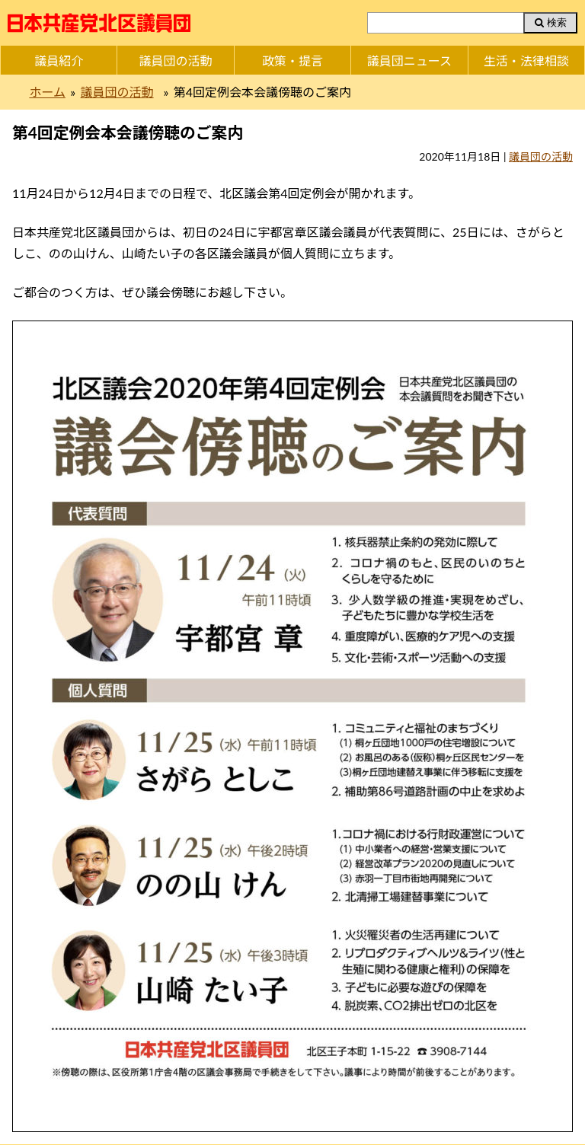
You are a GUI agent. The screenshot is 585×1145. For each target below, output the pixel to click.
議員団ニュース (409, 60)
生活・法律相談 (526, 60)
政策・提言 (292, 60)
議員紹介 (58, 60)
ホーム (47, 92)
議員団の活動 (176, 60)
